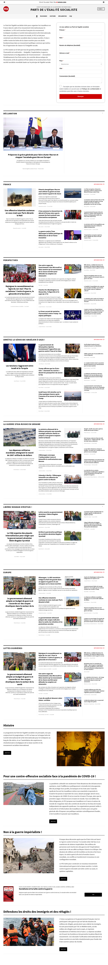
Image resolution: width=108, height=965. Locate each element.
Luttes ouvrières (12, 648)
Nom (60, 37)
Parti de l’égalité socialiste (54, 10)
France (7, 184)
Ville (60, 68)
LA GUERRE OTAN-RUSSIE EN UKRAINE (21, 424)
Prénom (61, 30)
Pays (61, 60)
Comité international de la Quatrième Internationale (54, 7)
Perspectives (10, 260)
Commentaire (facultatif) (67, 76)
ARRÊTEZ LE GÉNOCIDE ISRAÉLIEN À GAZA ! (24, 339)
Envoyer (81, 96)
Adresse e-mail (64, 53)
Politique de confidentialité (90, 89)
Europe (7, 572)
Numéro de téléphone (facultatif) (69, 45)
